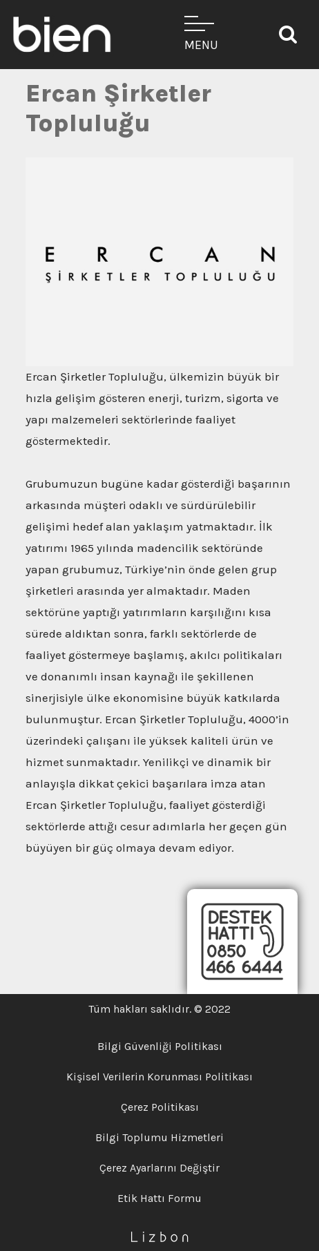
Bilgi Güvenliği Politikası (159, 1046)
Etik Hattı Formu (159, 1198)
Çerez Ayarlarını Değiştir (159, 1167)
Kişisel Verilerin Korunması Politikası (159, 1076)
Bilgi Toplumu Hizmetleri (159, 1137)
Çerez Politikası (160, 1107)
